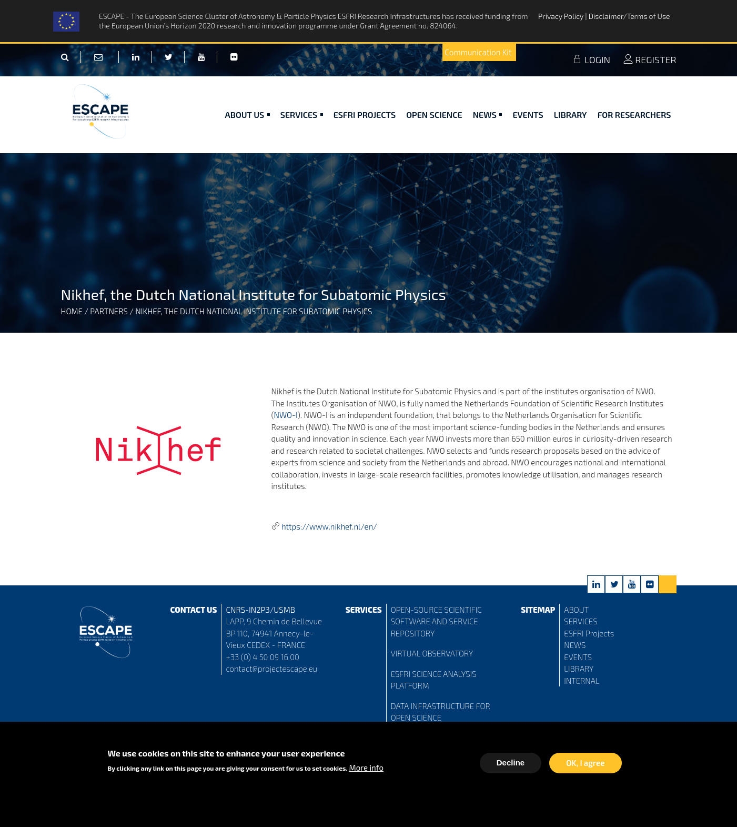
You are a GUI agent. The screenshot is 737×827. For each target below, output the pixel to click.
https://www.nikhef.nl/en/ (329, 526)
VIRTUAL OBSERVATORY (432, 653)
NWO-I (285, 415)
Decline (510, 765)
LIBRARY (578, 668)
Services (301, 114)
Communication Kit (478, 52)
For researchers (634, 114)
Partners (109, 311)
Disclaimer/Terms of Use (629, 16)
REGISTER (649, 59)
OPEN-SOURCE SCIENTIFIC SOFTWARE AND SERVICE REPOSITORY (436, 621)
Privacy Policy (561, 16)
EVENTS (578, 657)
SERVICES (580, 621)
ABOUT (576, 609)
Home (72, 311)
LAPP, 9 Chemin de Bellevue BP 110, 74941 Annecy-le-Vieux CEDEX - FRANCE (273, 633)
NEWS (574, 645)
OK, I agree (585, 765)
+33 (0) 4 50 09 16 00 (262, 657)
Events (527, 114)
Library (570, 114)
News (487, 114)
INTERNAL (581, 680)
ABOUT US (247, 114)
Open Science (434, 114)
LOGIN (591, 59)
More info (366, 770)
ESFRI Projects (365, 114)
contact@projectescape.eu (271, 668)
